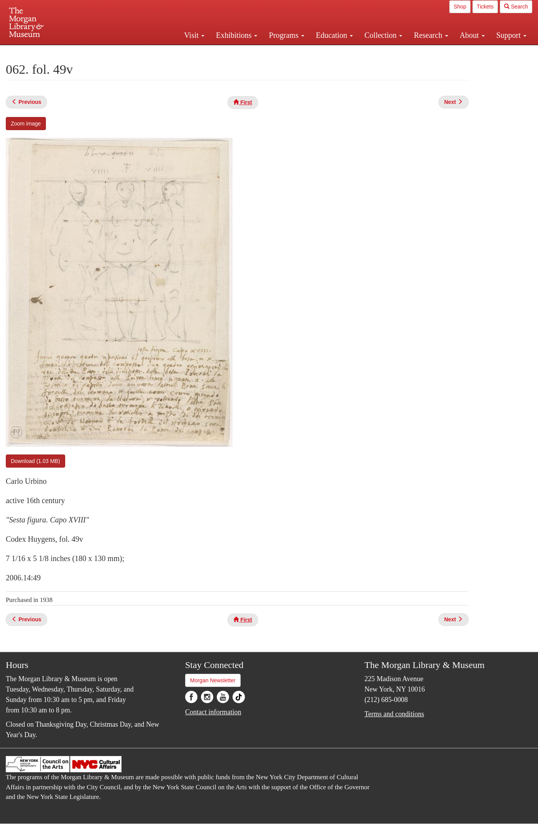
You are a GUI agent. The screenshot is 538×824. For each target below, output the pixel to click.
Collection (383, 35)
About (472, 35)
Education (334, 35)
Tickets (485, 6)
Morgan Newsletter (213, 680)
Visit (194, 35)
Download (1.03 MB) (35, 461)
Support (511, 35)
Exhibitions (236, 35)
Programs (286, 35)
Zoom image (26, 123)
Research (431, 35)
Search (516, 6)
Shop (460, 6)
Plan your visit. (177, 51)
